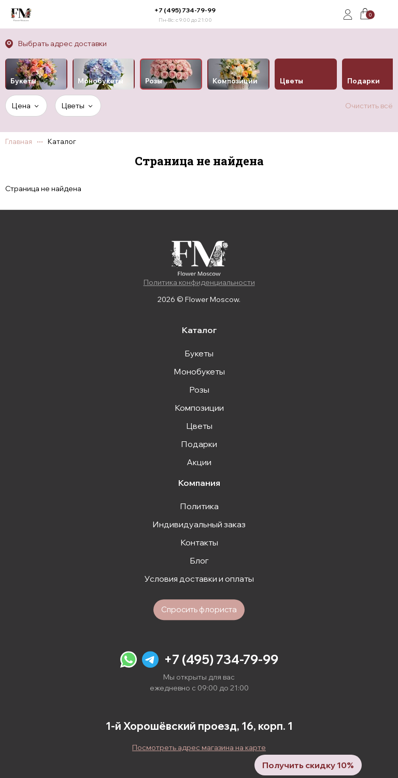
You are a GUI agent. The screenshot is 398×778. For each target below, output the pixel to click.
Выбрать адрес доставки (62, 43)
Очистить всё (369, 105)
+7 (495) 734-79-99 (185, 10)
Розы (199, 389)
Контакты (199, 542)
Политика (199, 506)
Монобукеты (199, 371)
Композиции (199, 407)
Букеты (199, 353)
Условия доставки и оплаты (199, 578)
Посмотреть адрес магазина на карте (199, 747)
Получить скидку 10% (308, 765)
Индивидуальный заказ (199, 524)
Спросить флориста (199, 609)
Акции (199, 462)
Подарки (199, 444)
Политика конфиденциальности (199, 282)
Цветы (199, 426)
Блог (199, 560)
